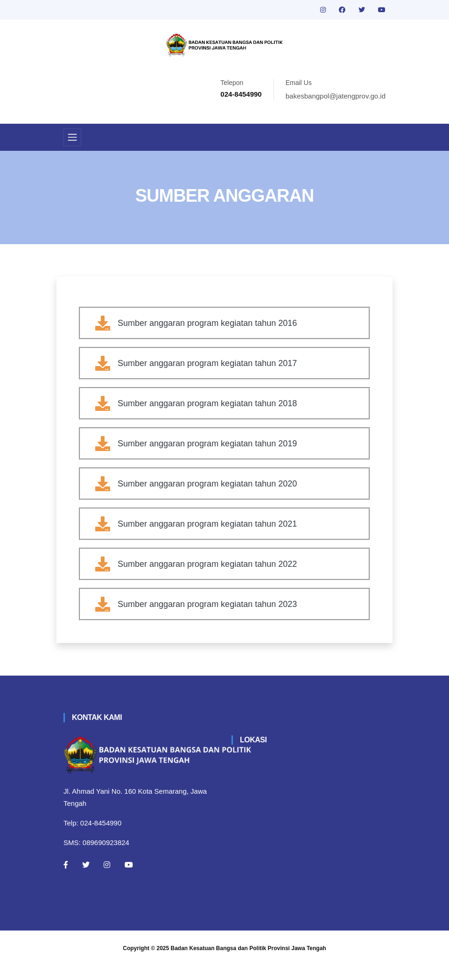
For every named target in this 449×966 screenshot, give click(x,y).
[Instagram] (107, 864)
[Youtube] (129, 864)
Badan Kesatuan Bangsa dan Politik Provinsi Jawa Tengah (248, 948)
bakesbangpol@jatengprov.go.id (336, 96)
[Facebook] (65, 864)
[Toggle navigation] (72, 137)
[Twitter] (86, 864)
